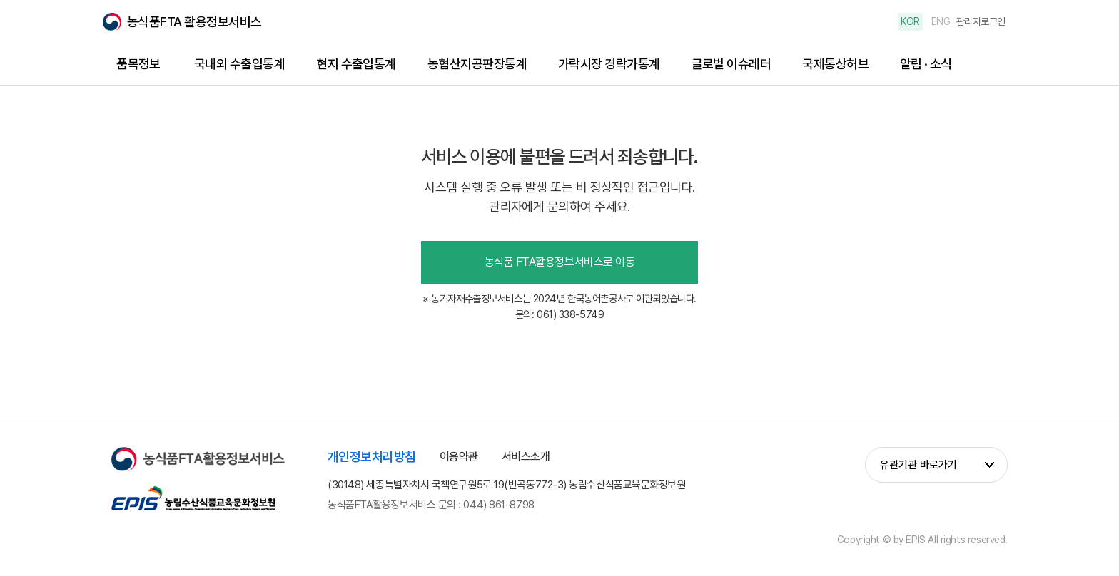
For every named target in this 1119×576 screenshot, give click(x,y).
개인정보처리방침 (372, 456)
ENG (941, 21)
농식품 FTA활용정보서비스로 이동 (559, 262)
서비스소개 (526, 456)
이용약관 (459, 456)
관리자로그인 (981, 21)
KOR (910, 21)
